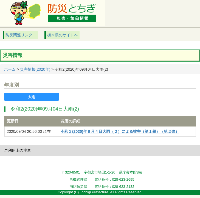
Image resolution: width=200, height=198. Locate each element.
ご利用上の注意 (17, 150)
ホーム (10, 69)
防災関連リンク (18, 35)
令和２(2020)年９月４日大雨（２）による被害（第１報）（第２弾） (120, 131)
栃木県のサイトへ (62, 35)
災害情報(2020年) (35, 69)
